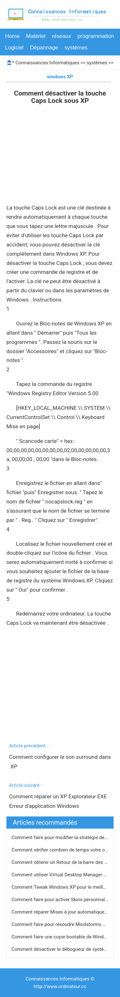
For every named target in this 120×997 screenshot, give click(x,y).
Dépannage (44, 48)
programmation (95, 36)
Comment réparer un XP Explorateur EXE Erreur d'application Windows (58, 801)
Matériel (35, 36)
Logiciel (14, 48)
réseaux (61, 36)
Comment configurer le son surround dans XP (60, 762)
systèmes (76, 48)
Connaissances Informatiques (47, 63)
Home (12, 36)
